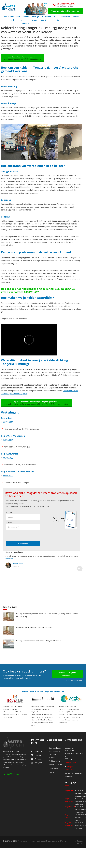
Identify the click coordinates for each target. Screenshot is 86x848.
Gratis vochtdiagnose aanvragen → (67, 673)
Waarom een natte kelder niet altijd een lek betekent (35, 627)
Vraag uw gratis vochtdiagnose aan (65, 11)
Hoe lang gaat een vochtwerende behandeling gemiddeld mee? (38, 641)
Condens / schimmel (26, 18)
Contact (76, 16)
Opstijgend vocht (15, 18)
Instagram (36, 763)
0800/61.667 (31, 292)
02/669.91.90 (8, 476)
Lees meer (9, 559)
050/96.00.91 (8, 440)
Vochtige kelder (36, 18)
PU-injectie (56, 18)
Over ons (52, 772)
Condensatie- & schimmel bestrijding (54, 754)
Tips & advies (54, 769)
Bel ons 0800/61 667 (74, 681)
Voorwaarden (23, 841)
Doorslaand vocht (46, 18)
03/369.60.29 (8, 458)
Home (6, 16)
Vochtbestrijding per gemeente (48, 841)
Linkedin (36, 755)
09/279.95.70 (8, 422)
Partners (64, 841)
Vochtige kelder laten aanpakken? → (22, 58)
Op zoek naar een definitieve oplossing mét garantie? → (36, 403)
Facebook (36, 751)
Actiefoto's (66, 16)
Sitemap (32, 841)
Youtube (36, 759)
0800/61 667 (13, 773)
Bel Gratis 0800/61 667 (66, 4)
